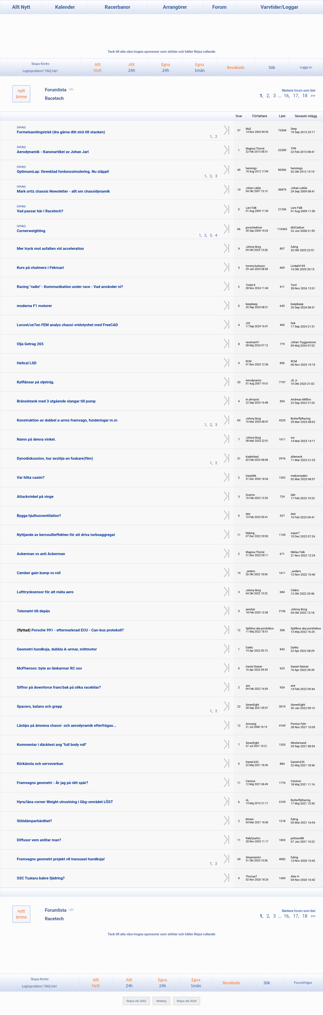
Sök (272, 67)
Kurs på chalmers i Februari (40, 267)
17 (295, 95)
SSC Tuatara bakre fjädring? (41, 878)
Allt (131, 67)
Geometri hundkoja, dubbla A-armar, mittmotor (57, 649)
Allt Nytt (21, 7)
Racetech (54, 98)
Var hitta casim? (31, 477)
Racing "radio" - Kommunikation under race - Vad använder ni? (70, 286)
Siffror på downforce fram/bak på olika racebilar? (59, 687)
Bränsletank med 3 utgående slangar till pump (56, 401)
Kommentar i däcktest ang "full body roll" (52, 744)
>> (312, 95)
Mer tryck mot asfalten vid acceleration (50, 248)
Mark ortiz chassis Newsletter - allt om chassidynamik (63, 191)
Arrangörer (175, 7)
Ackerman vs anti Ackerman (41, 553)
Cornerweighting (31, 230)
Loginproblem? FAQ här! (40, 71)
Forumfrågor (303, 982)
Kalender (65, 7)
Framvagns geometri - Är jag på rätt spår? (52, 782)
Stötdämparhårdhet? (34, 821)
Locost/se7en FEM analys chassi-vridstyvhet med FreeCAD (67, 325)
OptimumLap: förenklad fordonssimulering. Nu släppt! (63, 171)
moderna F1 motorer (34, 305)
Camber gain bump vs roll (39, 573)
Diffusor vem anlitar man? (39, 840)
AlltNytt (98, 67)
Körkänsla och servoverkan (40, 763)
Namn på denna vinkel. (36, 439)
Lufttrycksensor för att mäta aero (45, 592)
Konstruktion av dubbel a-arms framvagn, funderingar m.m (67, 420)
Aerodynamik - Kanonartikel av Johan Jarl (53, 151)
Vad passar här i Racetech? (40, 211)
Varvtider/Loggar (279, 7)
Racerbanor (117, 7)
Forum (219, 7)
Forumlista (60, 89)
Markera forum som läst (298, 90)
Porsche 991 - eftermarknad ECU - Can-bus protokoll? (77, 630)
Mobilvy (161, 1001)
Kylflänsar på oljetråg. (35, 382)
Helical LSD (27, 363)
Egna (165, 67)
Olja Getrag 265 (30, 344)
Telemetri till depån (33, 611)
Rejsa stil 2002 (136, 1001)
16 (286, 95)
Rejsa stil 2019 (186, 1001)
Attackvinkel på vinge (35, 496)
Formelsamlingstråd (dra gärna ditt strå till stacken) (61, 132)
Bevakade (235, 67)
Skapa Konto (40, 64)
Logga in (306, 67)
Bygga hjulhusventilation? (39, 515)
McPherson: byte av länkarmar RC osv (49, 668)
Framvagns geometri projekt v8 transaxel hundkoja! (61, 859)
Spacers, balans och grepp (39, 706)
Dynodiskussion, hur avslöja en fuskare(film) (55, 458)
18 (304, 95)
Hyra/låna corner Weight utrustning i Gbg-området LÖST (65, 802)
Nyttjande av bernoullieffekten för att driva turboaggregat (66, 534)
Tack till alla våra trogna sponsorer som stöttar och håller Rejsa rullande (161, 52)
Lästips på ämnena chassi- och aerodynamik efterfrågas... (66, 725)
